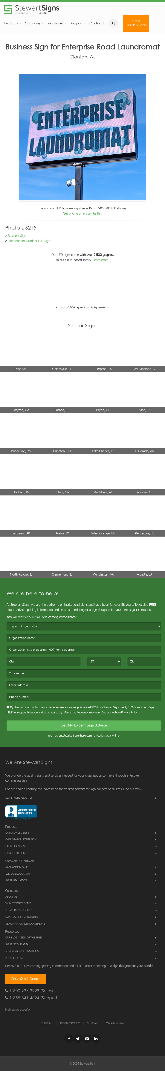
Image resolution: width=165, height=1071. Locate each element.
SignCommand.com (16, 867)
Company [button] (33, 23)
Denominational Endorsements (25, 923)
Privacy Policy (129, 712)
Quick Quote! (136, 23)
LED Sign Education (17, 874)
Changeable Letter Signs (21, 839)
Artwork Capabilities (18, 910)
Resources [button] (55, 23)
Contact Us (98, 23)
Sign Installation (16, 880)
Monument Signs (15, 853)
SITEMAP (92, 1023)
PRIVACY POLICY (70, 1023)
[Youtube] (86, 1038)
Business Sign (17, 235)
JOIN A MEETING (114, 1023)
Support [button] (76, 23)
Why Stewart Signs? (18, 903)
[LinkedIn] (96, 1038)
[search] (113, 23)
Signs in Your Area (16, 944)
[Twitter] (77, 1038)
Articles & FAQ (14, 958)
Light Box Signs (14, 846)
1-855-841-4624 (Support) (32, 997)
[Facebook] (68, 1038)
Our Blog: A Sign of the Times (23, 937)
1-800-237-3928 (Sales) (29, 990)
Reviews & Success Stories (21, 951)
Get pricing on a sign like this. (82, 213)
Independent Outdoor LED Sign (29, 241)
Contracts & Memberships (21, 917)
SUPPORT (47, 1023)
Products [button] (11, 23)
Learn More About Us (18, 798)
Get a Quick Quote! (25, 979)
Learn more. (101, 260)
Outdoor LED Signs (17, 832)
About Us (11, 896)
